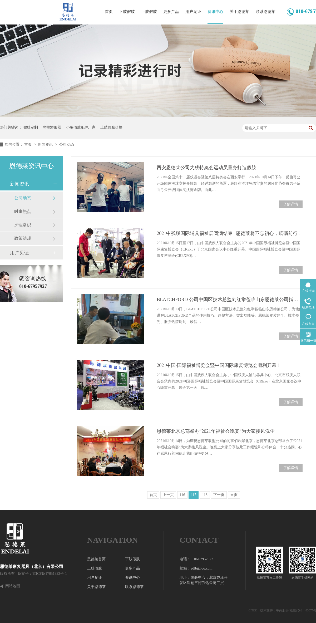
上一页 (168, 495)
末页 (234, 495)
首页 (109, 11)
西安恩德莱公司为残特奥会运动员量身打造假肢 (206, 167)
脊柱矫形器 (52, 127)
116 (182, 495)
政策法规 (22, 238)
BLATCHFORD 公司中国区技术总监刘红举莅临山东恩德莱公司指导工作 (230, 299)
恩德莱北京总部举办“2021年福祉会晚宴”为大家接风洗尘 (216, 431)
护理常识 (22, 225)
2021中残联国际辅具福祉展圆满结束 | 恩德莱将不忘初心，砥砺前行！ (229, 233)
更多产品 (171, 11)
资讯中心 (215, 11)
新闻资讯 (46, 144)
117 (193, 495)
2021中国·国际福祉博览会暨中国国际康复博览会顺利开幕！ (219, 365)
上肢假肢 (149, 11)
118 (204, 495)
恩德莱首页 (96, 559)
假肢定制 (30, 127)
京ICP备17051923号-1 (49, 574)
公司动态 (66, 144)
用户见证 (193, 11)
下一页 (218, 495)
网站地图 (12, 586)
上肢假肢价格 (111, 127)
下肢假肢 (127, 11)
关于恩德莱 (239, 11)
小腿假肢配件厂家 (81, 127)
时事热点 (22, 211)
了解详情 (290, 204)
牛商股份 (282, 610)
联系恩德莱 (265, 11)
